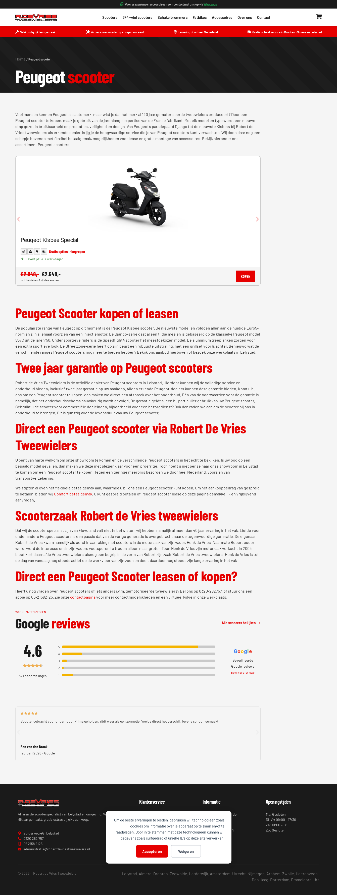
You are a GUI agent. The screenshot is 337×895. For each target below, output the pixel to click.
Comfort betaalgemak (73, 493)
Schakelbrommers (172, 17)
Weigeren (186, 851)
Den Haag (260, 879)
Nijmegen (256, 873)
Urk (316, 879)
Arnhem (273, 873)
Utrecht (239, 873)
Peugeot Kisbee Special (49, 239)
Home (20, 58)
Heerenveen (307, 873)
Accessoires (222, 17)
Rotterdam (279, 879)
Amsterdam (220, 873)
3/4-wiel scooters (137, 17)
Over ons (244, 17)
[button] (18, 219)
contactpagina (82, 597)
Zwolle (288, 873)
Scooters (109, 17)
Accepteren (152, 851)
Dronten (160, 873)
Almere (145, 873)
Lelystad (129, 873)
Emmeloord (301, 879)
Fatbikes (200, 17)
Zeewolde (178, 873)
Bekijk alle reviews (243, 672)
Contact (263, 17)
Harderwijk (198, 873)
